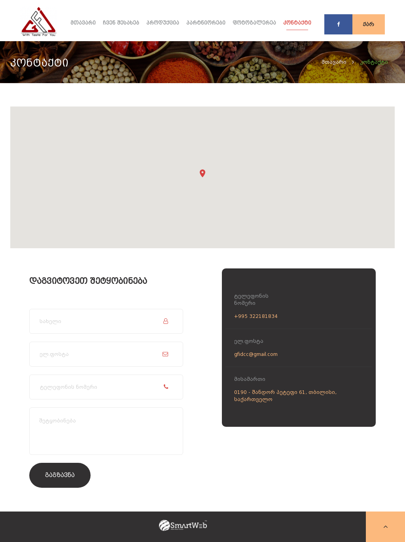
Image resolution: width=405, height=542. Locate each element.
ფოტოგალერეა (254, 23)
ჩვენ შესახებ (121, 23)
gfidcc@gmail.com (256, 354)
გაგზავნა (60, 475)
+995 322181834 (256, 316)
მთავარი (83, 23)
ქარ (368, 24)
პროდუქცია (162, 23)
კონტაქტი (297, 23)
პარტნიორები (205, 23)
